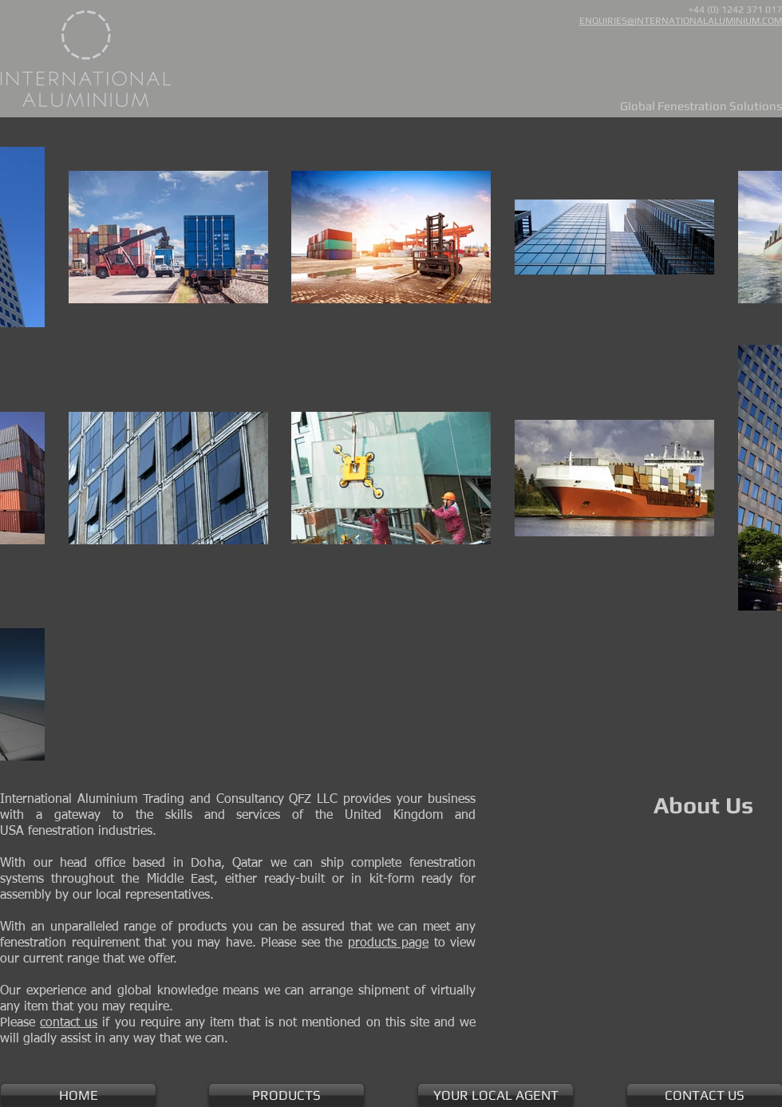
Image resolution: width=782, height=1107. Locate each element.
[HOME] (78, 1095)
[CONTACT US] (704, 1095)
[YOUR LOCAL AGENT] (495, 1095)
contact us (68, 1023)
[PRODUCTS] (286, 1095)
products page (388, 943)
